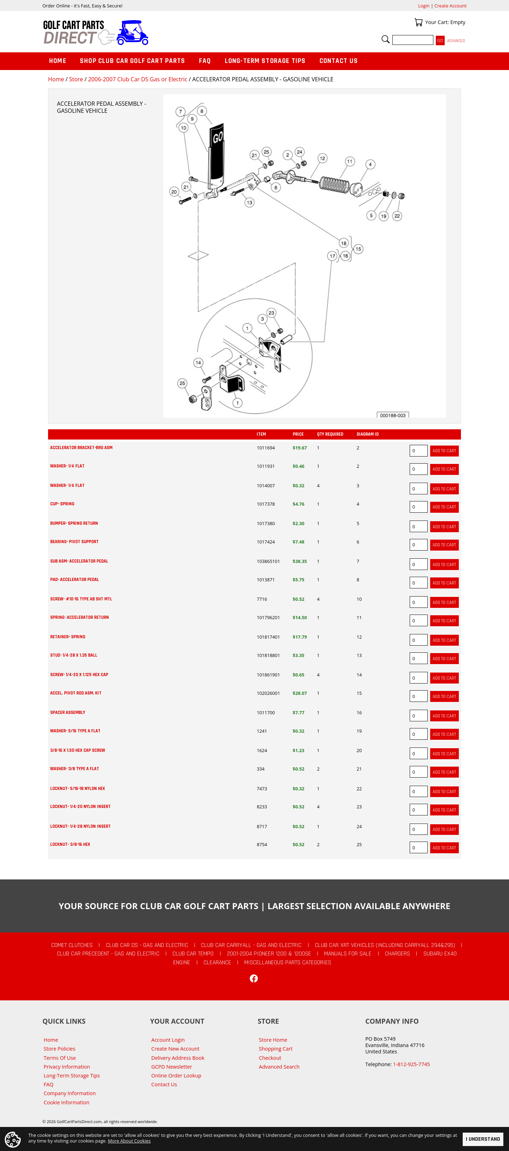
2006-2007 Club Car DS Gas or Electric (137, 79)
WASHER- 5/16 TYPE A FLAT (75, 731)
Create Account (450, 5)
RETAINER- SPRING (67, 637)
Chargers (397, 954)
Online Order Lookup (176, 1075)
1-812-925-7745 (411, 1064)
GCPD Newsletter (171, 1066)
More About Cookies (129, 1141)
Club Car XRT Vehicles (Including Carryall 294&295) (385, 945)
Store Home (273, 1039)
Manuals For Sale (347, 954)
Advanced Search (279, 1066)
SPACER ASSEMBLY (67, 712)
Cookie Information (66, 1102)
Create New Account (175, 1048)
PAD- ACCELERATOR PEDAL (74, 579)
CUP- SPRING (62, 504)
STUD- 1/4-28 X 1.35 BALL (73, 655)
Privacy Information (67, 1066)
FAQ (205, 61)
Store (76, 79)
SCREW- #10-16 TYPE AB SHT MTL (81, 599)
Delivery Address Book (177, 1057)
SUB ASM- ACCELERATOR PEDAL (79, 561)
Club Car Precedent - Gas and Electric (108, 954)
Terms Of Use (60, 1057)
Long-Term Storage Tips (265, 61)
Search (385, 39)
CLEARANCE (217, 962)
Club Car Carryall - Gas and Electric (251, 945)
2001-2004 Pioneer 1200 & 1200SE (269, 954)
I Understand (483, 1139)
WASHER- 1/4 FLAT (67, 466)
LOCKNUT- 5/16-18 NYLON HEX (77, 788)
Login (423, 5)
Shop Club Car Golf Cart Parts (132, 61)
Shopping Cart (276, 1048)
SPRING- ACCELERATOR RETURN (79, 617)
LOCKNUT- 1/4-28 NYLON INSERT (80, 826)
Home (56, 79)
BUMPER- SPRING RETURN (74, 523)
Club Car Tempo (192, 954)
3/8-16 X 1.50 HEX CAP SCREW (77, 750)
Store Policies (59, 1048)
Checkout (270, 1057)
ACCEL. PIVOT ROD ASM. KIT (75, 693)
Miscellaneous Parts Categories (287, 962)
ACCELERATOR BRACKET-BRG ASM (81, 447)
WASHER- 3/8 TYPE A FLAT (74, 769)
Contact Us (339, 61)
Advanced (456, 40)
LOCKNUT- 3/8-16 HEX (70, 844)
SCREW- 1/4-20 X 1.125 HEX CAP (79, 675)
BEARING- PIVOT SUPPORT (74, 542)
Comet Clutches (72, 945)
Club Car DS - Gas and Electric (147, 945)
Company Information (70, 1093)
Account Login (168, 1039)
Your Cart (418, 22)
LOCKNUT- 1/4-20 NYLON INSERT (80, 806)
